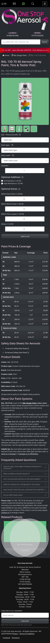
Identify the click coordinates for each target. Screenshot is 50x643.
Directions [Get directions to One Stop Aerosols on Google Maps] (15, 638)
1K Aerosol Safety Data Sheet (16, 348)
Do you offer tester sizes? (13, 495)
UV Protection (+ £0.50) (12, 181)
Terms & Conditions (26, 634)
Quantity (5, 166)
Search (44, 42)
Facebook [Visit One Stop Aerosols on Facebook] (6, 638)
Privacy (15, 634)
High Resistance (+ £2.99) (13, 183)
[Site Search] (20, 41)
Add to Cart (25, 236)
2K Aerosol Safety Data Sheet (16, 352)
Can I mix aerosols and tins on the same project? (21, 479)
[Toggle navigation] (45, 3)
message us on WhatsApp (28, 454)
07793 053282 (37, 35)
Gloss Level (7, 155)
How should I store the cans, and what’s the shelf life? (23, 490)
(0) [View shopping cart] (3, 3)
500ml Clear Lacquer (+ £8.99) (12, 214)
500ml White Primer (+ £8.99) (12, 204)
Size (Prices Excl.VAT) (11, 134)
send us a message (8, 454)
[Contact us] (14, 4)
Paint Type (7, 145)
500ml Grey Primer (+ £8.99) (12, 194)
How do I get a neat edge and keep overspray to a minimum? (22, 467)
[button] (4, 129)
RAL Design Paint (19, 55)
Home (6, 55)
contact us (5, 513)
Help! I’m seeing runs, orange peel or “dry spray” (21, 484)
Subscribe (25, 621)
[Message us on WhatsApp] (23, 4)
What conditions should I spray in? (16, 474)
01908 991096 (12, 35)
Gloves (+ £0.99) (7, 224)
